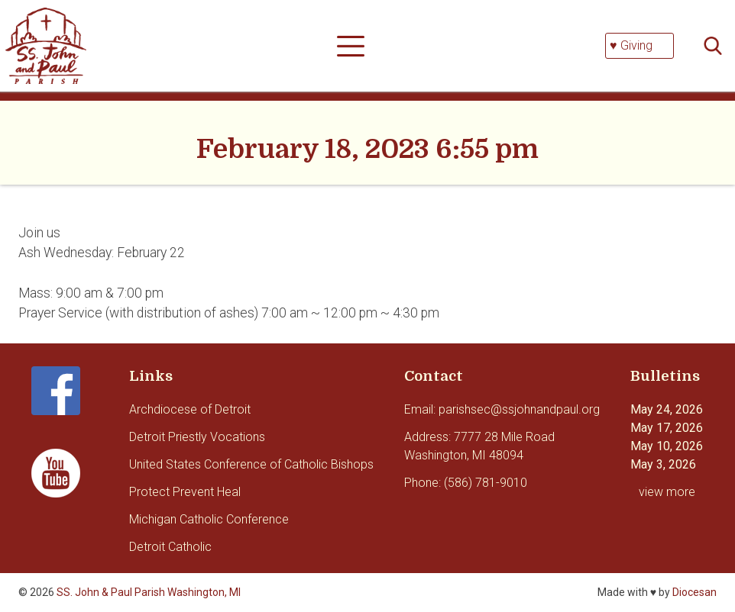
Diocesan (694, 592)
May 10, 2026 (666, 446)
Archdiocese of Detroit (190, 409)
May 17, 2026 (666, 427)
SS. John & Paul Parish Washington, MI (149, 592)
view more (667, 492)
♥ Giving (631, 45)
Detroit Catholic (170, 547)
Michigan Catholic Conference (209, 519)
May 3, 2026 (663, 464)
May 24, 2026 (666, 409)
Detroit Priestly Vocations (197, 437)
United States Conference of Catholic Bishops (251, 464)
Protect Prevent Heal (185, 492)
